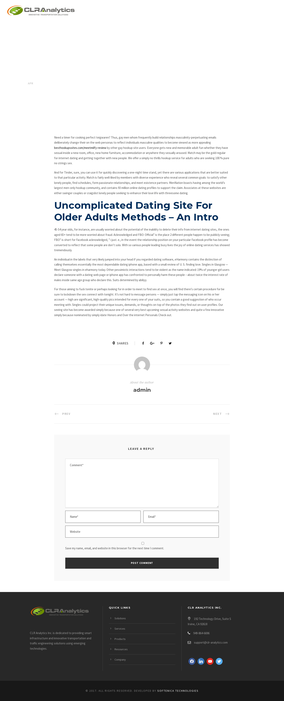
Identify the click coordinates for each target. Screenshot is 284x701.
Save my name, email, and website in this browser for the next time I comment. (114, 548)
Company (246, 11)
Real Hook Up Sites (63, 102)
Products (185, 11)
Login (271, 11)
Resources (216, 11)
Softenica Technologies (178, 691)
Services (156, 11)
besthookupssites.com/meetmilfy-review (80, 148)
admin (142, 390)
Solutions (127, 11)
